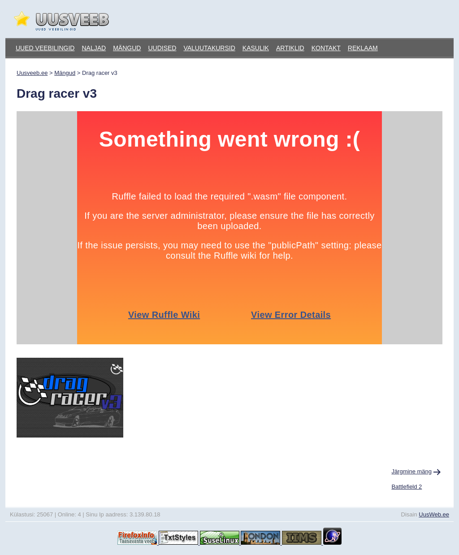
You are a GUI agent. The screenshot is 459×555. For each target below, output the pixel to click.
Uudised (162, 48)
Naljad (94, 48)
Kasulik (255, 48)
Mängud (127, 48)
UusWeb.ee (434, 514)
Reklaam (363, 48)
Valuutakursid (209, 48)
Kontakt (326, 48)
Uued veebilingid (45, 48)
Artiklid (290, 48)
